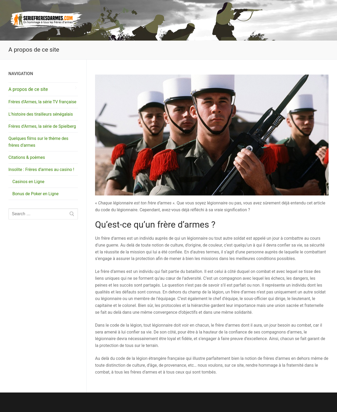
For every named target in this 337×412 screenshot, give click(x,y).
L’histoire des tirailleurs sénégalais (40, 114)
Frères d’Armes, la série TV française (42, 101)
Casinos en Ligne (28, 181)
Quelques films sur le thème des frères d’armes (38, 142)
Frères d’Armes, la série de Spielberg (42, 126)
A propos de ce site (28, 89)
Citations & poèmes (26, 157)
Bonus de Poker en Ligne (35, 193)
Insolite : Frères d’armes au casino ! (41, 169)
